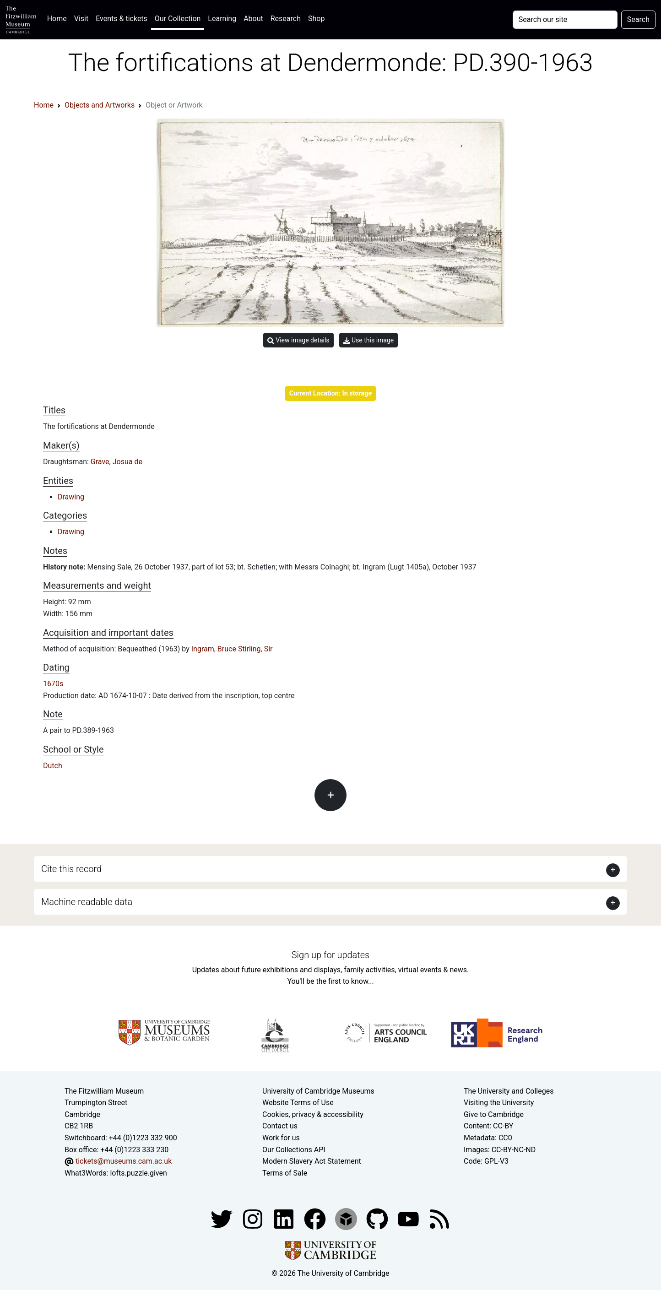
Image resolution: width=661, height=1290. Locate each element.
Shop (316, 18)
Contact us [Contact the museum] (280, 1126)
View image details (298, 340)
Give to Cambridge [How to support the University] (494, 1114)
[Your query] (565, 20)
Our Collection (177, 18)
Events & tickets (121, 18)
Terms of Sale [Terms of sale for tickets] (284, 1173)
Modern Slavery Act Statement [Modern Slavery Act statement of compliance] (311, 1161)
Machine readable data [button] (86, 901)
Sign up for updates (330, 954)
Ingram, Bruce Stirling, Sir (232, 649)
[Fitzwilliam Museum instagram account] (253, 1218)
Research (286, 18)
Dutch (52, 765)
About (253, 18)
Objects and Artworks (100, 105)
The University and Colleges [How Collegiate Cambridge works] (508, 1091)
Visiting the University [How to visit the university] (499, 1102)
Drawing (71, 497)
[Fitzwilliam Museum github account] (378, 1218)
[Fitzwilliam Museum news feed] (439, 1218)
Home (58, 17)
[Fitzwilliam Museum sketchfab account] (347, 1218)
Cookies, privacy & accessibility (312, 1114)
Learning (222, 18)
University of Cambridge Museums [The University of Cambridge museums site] (318, 1091)
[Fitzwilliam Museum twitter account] (222, 1218)
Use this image (368, 340)
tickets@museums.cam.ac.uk (124, 1161)
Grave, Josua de (116, 461)
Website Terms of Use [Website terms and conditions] (298, 1102)
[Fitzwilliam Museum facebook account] (284, 1218)
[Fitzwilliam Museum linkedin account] (315, 1218)
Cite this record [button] (71, 868)
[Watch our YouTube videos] (409, 1218)
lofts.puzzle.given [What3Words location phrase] (138, 1173)
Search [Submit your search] (638, 19)
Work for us (281, 1137)
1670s (53, 683)
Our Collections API (293, 1149)
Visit (81, 18)
